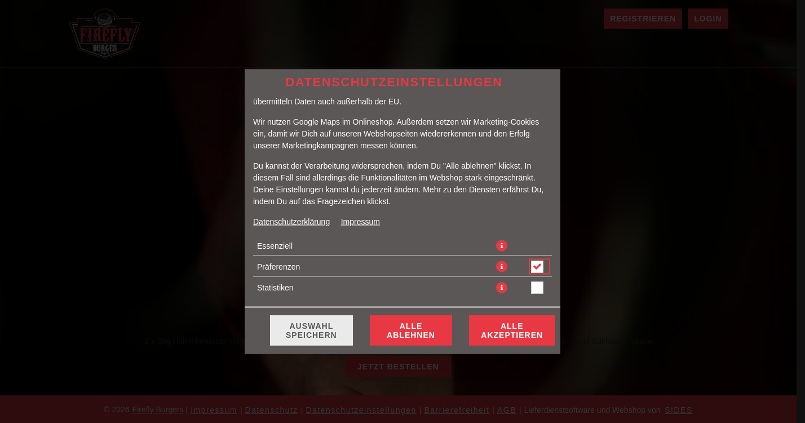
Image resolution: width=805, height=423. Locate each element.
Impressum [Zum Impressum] (360, 221)
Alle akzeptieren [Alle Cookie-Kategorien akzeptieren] (512, 330)
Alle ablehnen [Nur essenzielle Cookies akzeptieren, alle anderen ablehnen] (411, 330)
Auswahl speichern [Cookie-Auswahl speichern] (311, 330)
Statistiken (275, 287)
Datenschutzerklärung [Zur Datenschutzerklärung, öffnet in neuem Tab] (291, 221)
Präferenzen (278, 266)
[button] (501, 246)
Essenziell (275, 245)
